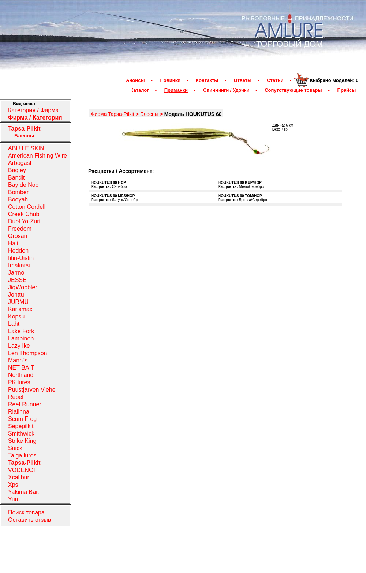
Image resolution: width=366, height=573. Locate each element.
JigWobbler (22, 287)
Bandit (16, 177)
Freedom (19, 229)
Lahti (14, 324)
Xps (13, 485)
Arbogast (19, 163)
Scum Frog (22, 419)
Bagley (17, 170)
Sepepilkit (20, 426)
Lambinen (21, 338)
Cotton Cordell (26, 207)
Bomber (18, 192)
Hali (13, 243)
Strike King (22, 441)
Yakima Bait (23, 492)
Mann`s (17, 360)
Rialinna (18, 411)
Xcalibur (18, 477)
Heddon (18, 251)
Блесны (149, 114)
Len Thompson (27, 353)
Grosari (17, 236)
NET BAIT (21, 368)
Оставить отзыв (29, 520)
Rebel (15, 397)
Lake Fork (21, 331)
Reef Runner (24, 404)
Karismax (20, 309)
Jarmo (16, 272)
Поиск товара (26, 512)
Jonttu (16, 294)
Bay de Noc (23, 185)
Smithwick (21, 433)
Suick (15, 448)
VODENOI (21, 470)
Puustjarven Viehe (32, 390)
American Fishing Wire (37, 155)
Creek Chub (23, 214)
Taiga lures (22, 455)
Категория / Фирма (33, 110)
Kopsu (16, 316)
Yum (14, 499)
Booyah (18, 199)
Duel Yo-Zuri (24, 221)
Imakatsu (20, 265)
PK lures (19, 382)
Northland (20, 375)
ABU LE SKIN (26, 148)
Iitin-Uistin (21, 258)
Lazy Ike (19, 346)
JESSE (17, 280)
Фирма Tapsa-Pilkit (112, 114)
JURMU (18, 302)
